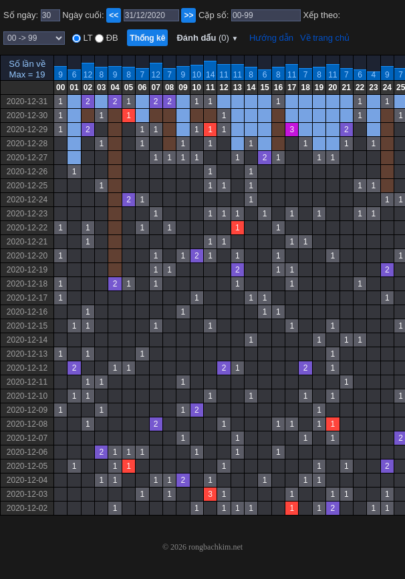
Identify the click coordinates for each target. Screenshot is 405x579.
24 (387, 87)
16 (278, 87)
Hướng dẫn (271, 38)
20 (332, 87)
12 (88, 74)
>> (188, 15)
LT (87, 38)
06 (142, 87)
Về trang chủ (325, 38)
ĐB (111, 38)
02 (88, 87)
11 (223, 74)
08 (169, 87)
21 (346, 87)
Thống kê (147, 38)
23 (373, 87)
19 (319, 87)
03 (101, 87)
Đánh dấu (207, 38)
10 (196, 74)
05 (128, 87)
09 (182, 87)
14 (210, 74)
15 (264, 87)
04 (114, 87)
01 (74, 87)
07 (156, 87)
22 (360, 87)
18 (305, 87)
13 (237, 87)
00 (60, 87)
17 (291, 87)
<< (113, 15)
